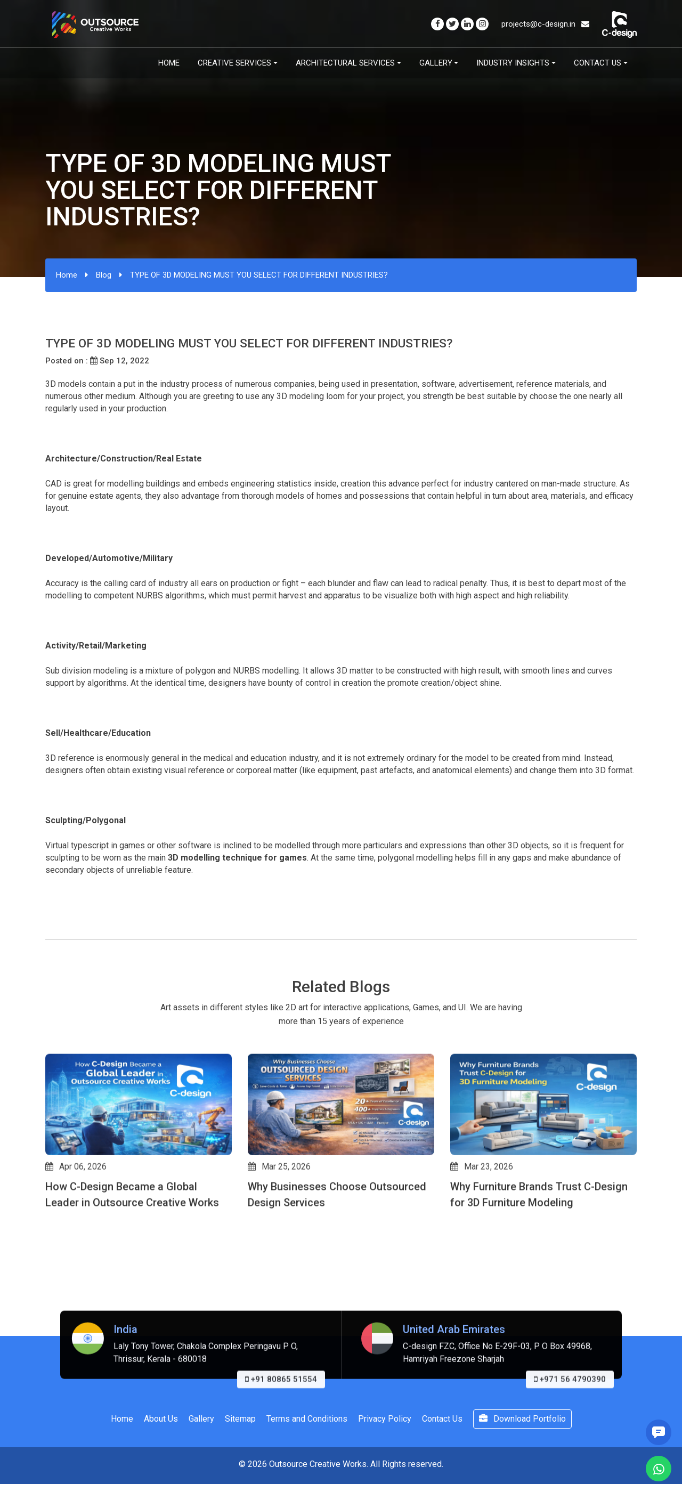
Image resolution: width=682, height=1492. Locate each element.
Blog (103, 275)
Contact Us (597, 63)
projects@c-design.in (545, 24)
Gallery (435, 63)
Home (169, 63)
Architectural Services (345, 63)
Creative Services (234, 63)
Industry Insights (512, 63)
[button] (50, 1301)
